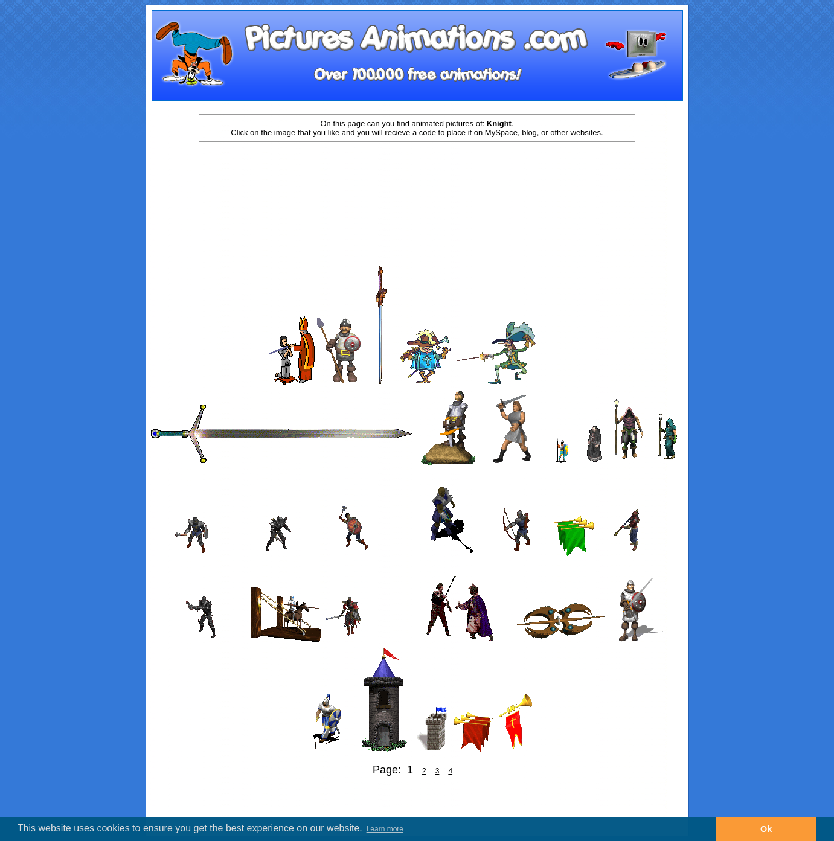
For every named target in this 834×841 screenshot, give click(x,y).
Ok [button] (766, 829)
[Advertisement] (417, 182)
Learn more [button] (385, 829)
